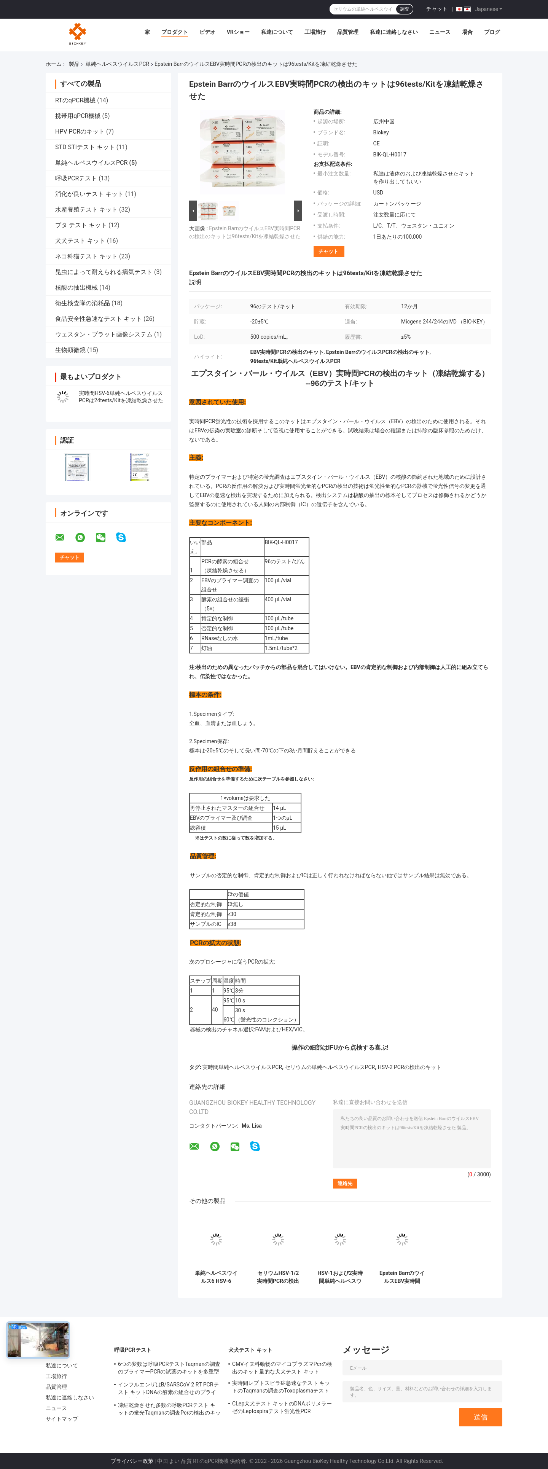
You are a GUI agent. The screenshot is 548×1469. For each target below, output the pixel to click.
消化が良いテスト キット (89, 194)
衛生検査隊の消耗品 (82, 303)
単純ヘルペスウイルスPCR (117, 64)
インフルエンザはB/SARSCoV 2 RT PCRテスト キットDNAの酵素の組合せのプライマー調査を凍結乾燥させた (168, 1389)
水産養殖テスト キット (86, 209)
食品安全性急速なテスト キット (98, 318)
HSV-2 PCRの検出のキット (409, 1067)
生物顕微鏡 (70, 350)
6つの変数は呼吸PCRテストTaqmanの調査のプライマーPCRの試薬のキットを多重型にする (169, 1369)
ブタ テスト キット (81, 225)
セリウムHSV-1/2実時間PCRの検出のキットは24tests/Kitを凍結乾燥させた (277, 1277)
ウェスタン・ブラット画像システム (104, 334)
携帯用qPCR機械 (77, 115)
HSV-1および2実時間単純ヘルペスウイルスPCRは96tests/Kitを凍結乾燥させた (339, 1277)
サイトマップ (62, 1419)
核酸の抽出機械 (76, 287)
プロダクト (174, 32)
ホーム (54, 64)
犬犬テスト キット (80, 240)
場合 (467, 32)
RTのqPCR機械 (75, 100)
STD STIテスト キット (85, 147)
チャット (437, 9)
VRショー (238, 32)
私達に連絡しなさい (394, 32)
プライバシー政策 (132, 1461)
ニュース (440, 32)
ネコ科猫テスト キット (86, 256)
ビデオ (207, 32)
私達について (277, 32)
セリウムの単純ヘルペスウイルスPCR (330, 1067)
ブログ (492, 32)
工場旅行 (315, 32)
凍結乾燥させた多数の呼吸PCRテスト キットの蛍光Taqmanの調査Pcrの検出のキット (169, 1410)
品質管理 (347, 32)
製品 (74, 64)
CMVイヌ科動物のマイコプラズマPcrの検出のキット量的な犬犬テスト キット (282, 1368)
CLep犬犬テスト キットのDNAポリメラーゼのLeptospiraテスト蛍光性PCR (282, 1407)
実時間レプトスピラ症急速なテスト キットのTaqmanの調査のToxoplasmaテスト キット (281, 1388)
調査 (404, 9)
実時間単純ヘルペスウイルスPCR (242, 1067)
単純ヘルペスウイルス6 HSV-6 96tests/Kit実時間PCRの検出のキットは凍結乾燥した (215, 1277)
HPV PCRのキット (80, 131)
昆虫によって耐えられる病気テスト (104, 272)
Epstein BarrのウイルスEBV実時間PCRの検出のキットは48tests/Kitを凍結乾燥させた (402, 1277)
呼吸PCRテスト (76, 178)
